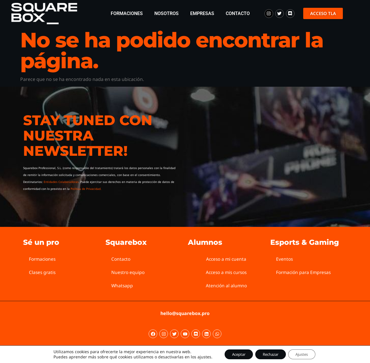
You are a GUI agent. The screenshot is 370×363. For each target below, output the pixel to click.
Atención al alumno (226, 285)
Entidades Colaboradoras (61, 182)
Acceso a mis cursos (226, 272)
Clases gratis (43, 272)
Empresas (202, 13)
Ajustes (306, 354)
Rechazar (271, 354)
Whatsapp (122, 285)
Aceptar (234, 354)
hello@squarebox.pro (185, 313)
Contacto (238, 13)
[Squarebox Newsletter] (261, 153)
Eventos (284, 259)
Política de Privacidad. (86, 189)
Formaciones (127, 13)
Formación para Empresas (305, 272)
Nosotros (166, 13)
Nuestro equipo (128, 272)
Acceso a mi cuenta (226, 259)
